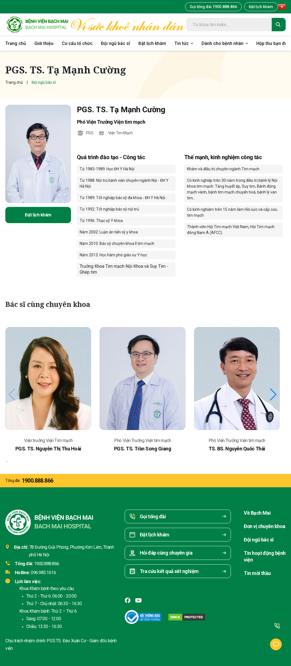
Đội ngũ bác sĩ (258, 540)
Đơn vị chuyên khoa (264, 526)
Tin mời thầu (257, 573)
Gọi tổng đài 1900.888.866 (213, 6)
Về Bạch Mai (257, 513)
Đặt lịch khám (261, 6)
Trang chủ (14, 82)
